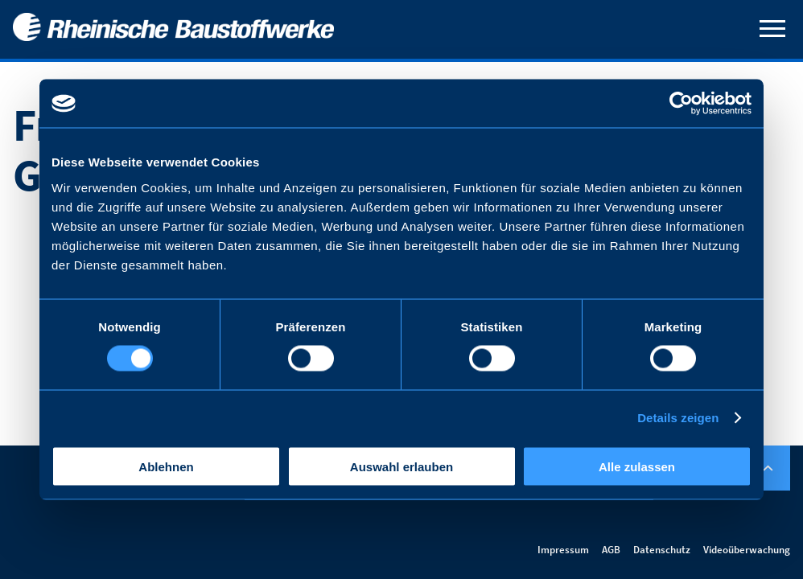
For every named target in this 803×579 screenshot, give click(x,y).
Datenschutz (661, 549)
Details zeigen (678, 418)
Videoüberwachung (746, 549)
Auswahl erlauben (401, 466)
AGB (611, 549)
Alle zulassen (637, 466)
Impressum (563, 549)
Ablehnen (165, 466)
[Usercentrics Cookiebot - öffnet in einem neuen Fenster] (681, 104)
